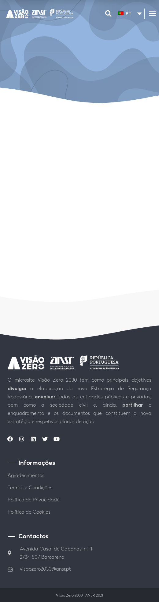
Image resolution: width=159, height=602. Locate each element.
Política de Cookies (29, 512)
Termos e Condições (30, 487)
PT (124, 13)
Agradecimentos (26, 475)
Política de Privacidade (34, 500)
